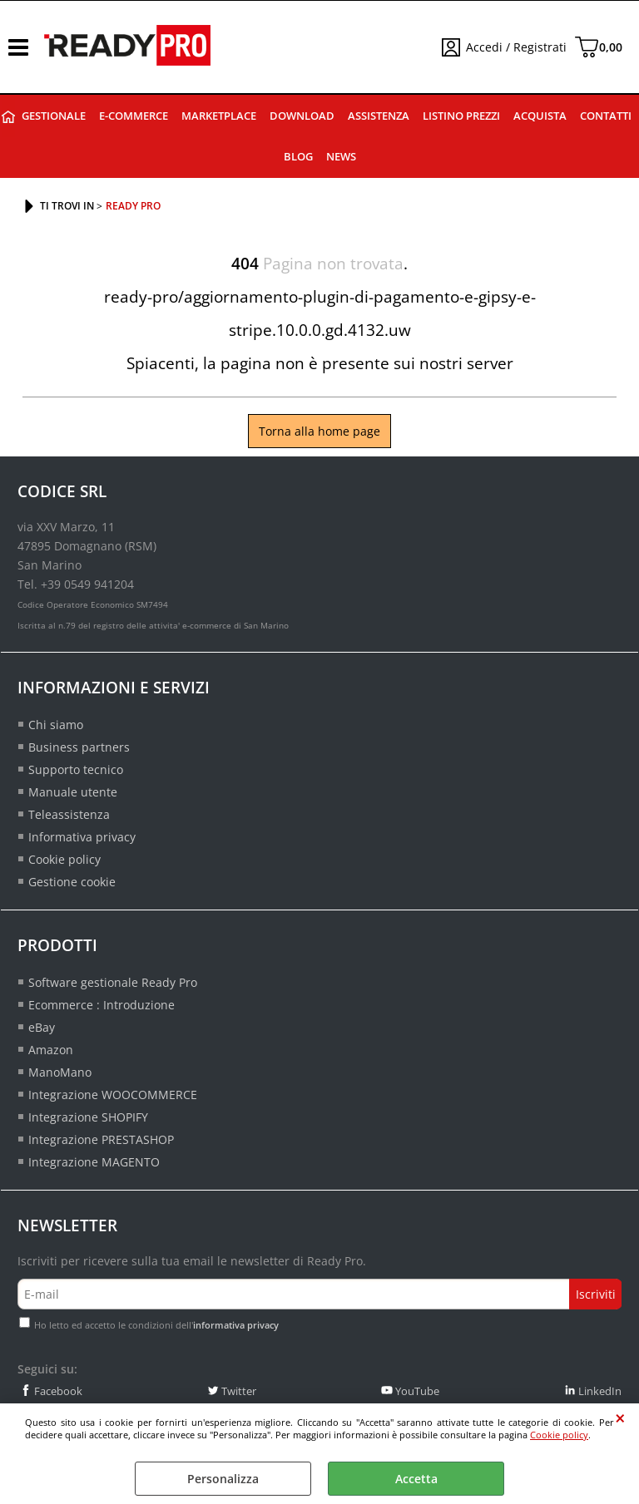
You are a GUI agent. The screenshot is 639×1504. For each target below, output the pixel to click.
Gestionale (54, 116)
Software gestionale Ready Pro (112, 982)
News (341, 157)
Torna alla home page (319, 431)
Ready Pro (8, 116)
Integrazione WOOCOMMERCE (112, 1094)
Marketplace (218, 116)
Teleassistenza (69, 814)
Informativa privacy (82, 837)
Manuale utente (72, 792)
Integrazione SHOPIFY (88, 1117)
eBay (41, 1027)
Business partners (79, 747)
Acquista (540, 116)
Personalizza (223, 1479)
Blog (298, 157)
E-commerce (133, 116)
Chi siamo (55, 724)
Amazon (50, 1050)
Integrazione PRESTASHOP (101, 1139)
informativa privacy (236, 1325)
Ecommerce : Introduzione (101, 1005)
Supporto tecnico (75, 769)
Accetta (416, 1479)
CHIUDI (620, 1418)
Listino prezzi (461, 116)
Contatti (606, 116)
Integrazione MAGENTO (94, 1162)
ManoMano (60, 1072)
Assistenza (378, 116)
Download (302, 116)
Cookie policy (559, 1434)
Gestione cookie (72, 882)
